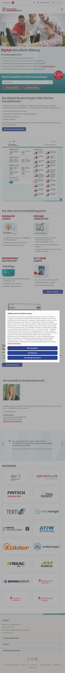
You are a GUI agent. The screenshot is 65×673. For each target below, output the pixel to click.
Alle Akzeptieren (32, 348)
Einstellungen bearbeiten (32, 358)
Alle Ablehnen (32, 353)
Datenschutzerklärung (13, 343)
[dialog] (32, 337)
